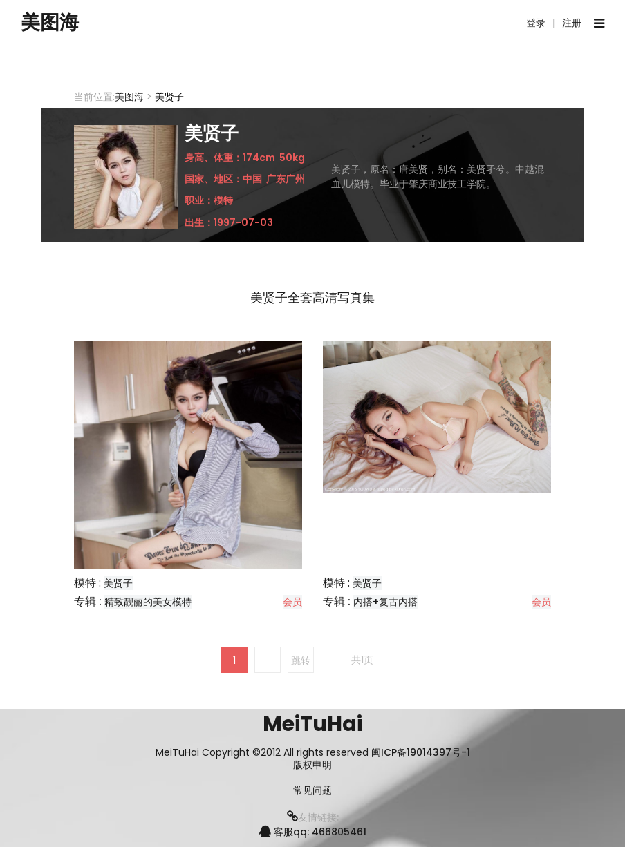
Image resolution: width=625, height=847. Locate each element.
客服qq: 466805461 (312, 832)
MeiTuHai (312, 724)
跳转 (300, 660)
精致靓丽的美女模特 (148, 602)
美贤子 (118, 583)
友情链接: (313, 817)
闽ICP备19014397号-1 (420, 752)
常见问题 (312, 791)
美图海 (52, 22)
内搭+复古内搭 (385, 602)
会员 (292, 602)
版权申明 (312, 765)
